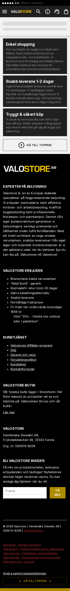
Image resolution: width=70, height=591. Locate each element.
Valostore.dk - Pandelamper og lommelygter (32, 557)
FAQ (13, 350)
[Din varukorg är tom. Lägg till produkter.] (66, 12)
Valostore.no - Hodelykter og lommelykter (30, 553)
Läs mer (9, 412)
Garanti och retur (23, 355)
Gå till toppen (35, 145)
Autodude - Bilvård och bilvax (22, 545)
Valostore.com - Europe (18, 561)
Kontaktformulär (22, 369)
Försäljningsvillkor (23, 360)
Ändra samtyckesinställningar (24, 573)
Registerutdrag (33, 530)
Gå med (58, 493)
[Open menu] (4, 11)
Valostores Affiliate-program (31, 345)
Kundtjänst (18, 364)
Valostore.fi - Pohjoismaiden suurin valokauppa (33, 549)
